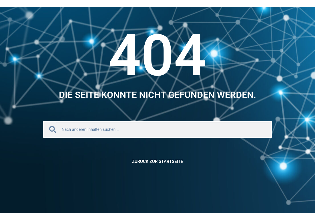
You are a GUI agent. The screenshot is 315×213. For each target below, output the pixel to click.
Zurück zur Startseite (157, 161)
